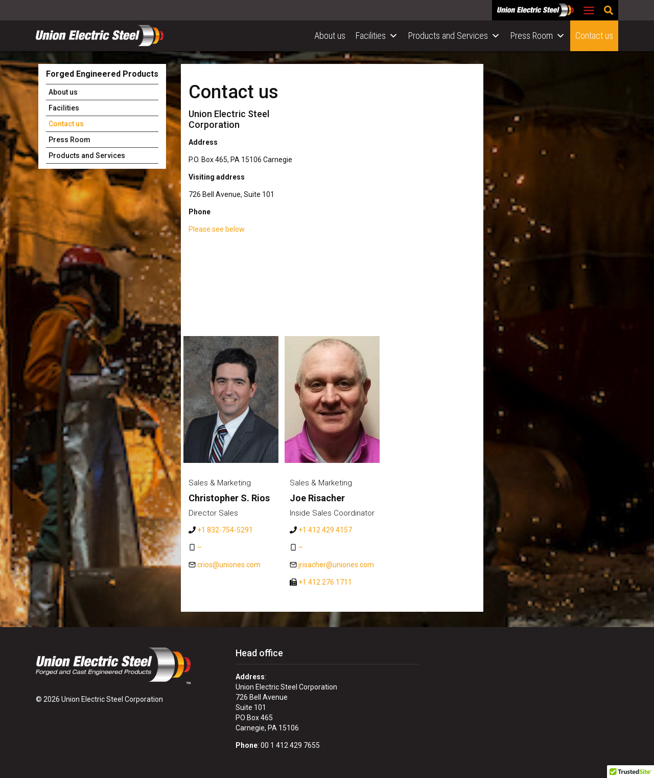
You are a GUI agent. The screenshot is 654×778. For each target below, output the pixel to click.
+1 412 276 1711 (325, 582)
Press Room (537, 35)
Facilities (377, 35)
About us (329, 35)
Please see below (217, 229)
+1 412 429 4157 (325, 530)
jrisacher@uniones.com (336, 565)
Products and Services (454, 35)
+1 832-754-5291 (225, 530)
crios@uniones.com (229, 565)
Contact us (594, 35)
